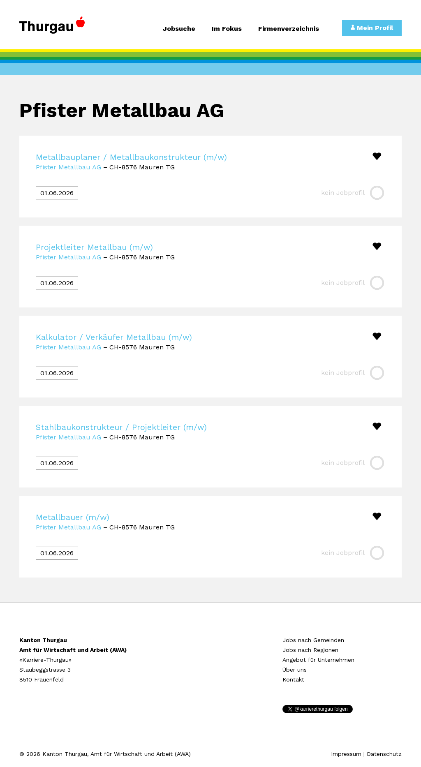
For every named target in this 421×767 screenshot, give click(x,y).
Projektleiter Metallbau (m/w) (94, 247)
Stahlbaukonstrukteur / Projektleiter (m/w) (121, 427)
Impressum (346, 754)
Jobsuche (179, 28)
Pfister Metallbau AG (68, 167)
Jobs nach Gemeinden (313, 640)
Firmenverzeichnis (288, 28)
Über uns (294, 669)
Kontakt (293, 679)
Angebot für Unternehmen (318, 659)
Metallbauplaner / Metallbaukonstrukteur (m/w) (131, 157)
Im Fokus (227, 28)
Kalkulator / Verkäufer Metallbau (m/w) (114, 337)
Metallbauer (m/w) (72, 517)
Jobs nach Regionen (310, 650)
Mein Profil (372, 28)
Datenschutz (384, 754)
